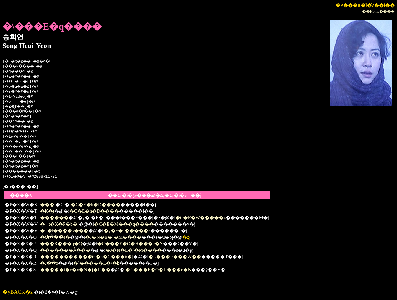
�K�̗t (47, 211)
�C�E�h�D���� (96, 204)
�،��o (49, 263)
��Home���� (378, 11)
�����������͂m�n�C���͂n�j (87, 256)
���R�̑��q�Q (61, 243)
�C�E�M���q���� (124, 224)
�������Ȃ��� (65, 250)
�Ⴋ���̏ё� (55, 237)
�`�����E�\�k (96, 263)
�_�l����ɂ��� (64, 230)
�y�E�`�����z (127, 230)
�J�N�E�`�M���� (113, 237)
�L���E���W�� (175, 256)
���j (48, 204)
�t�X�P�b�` (59, 224)
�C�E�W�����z (200, 217)
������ (54, 217)
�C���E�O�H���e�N (130, 243)
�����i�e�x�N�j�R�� (75, 269)
